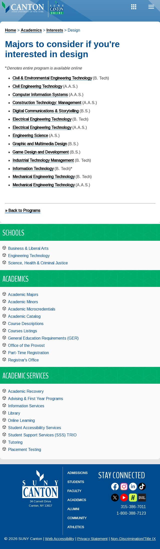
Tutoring (15, 442)
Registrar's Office (23, 360)
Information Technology (33, 169)
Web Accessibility (59, 538)
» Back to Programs (22, 210)
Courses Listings (22, 331)
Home (10, 30)
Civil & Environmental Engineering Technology (52, 78)
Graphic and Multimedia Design (40, 144)
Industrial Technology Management (43, 160)
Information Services (26, 406)
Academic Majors (23, 294)
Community (77, 518)
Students (75, 482)
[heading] (24, 9)
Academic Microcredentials (31, 309)
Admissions (77, 473)
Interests (54, 30)
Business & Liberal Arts (28, 248)
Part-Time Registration (28, 353)
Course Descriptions (26, 324)
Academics (31, 30)
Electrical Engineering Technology (42, 119)
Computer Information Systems (40, 95)
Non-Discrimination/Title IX (133, 538)
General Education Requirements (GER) (43, 338)
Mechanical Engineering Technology (44, 177)
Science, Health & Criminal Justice (38, 263)
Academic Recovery (26, 391)
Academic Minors (23, 302)
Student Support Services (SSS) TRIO (42, 435)
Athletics (75, 527)
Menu (151, 7)
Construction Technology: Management (47, 103)
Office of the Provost (26, 345)
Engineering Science (30, 135)
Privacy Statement (92, 538)
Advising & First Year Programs (35, 399)
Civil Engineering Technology (37, 86)
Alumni (73, 509)
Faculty (74, 491)
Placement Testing (24, 449)
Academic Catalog (24, 316)
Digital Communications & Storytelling (46, 111)
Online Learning (21, 420)
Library (14, 413)
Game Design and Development (41, 152)
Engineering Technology (29, 256)
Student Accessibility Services (34, 428)
